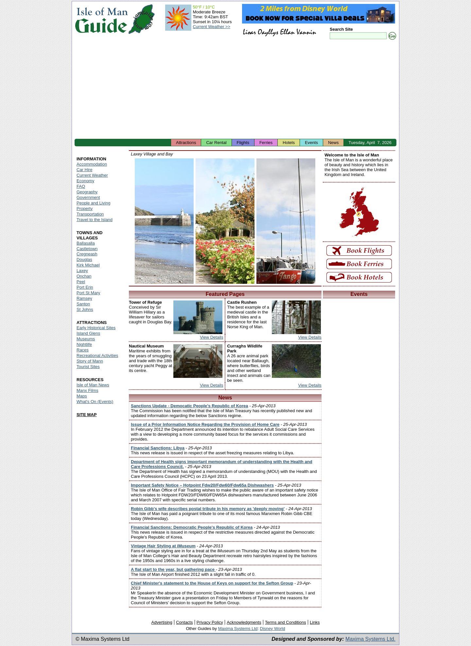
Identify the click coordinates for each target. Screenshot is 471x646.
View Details (211, 337)
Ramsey (84, 298)
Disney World (272, 628)
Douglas (84, 259)
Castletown (87, 248)
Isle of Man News (93, 384)
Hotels (289, 142)
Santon (83, 303)
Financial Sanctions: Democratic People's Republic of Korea (192, 527)
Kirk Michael (88, 265)
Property (85, 208)
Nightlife (84, 344)
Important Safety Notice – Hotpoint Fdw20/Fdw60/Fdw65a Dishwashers (202, 485)
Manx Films (87, 390)
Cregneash (87, 253)
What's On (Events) (95, 401)
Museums (86, 338)
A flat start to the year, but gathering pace (173, 569)
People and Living (93, 203)
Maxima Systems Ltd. (370, 639)
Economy (85, 180)
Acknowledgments (244, 622)
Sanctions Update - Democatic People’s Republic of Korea (189, 405)
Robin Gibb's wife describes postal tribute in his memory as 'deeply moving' (208, 508)
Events (311, 142)
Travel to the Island (95, 219)
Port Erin (85, 287)
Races (83, 349)
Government (88, 197)
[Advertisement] (235, 90)
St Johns (85, 309)
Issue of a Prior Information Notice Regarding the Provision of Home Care (205, 424)
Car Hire (84, 169)
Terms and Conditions (285, 622)
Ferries (265, 142)
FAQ (81, 186)
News (333, 142)
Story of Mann (90, 361)
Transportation (90, 214)
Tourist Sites (88, 366)
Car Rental (216, 142)
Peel (81, 281)
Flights (243, 142)
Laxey (82, 270)
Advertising (161, 622)
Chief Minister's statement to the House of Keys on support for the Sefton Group (212, 583)
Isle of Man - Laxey (164, 221)
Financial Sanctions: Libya (157, 447)
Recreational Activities (97, 355)
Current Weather (92, 175)
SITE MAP (86, 414)
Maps (82, 396)
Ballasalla (86, 243)
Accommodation (92, 164)
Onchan (84, 276)
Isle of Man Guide (101, 19)
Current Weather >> (211, 26)
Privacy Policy (210, 622)
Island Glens (88, 333)
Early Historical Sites (96, 327)
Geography (87, 191)
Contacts (184, 622)
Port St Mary (88, 292)
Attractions (186, 142)
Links (315, 622)
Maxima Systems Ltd (238, 628)
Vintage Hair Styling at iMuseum (163, 545)
